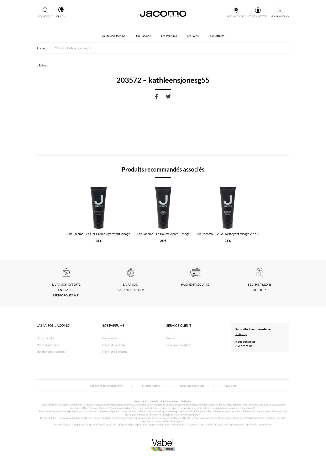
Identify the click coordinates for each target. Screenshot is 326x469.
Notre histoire (45, 338)
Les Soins (193, 36)
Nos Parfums (112, 327)
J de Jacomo (143, 36)
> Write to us (243, 345)
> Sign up (241, 334)
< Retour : (42, 65)
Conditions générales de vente (106, 385)
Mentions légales (151, 385)
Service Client (178, 327)
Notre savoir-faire (48, 345)
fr (57, 16)
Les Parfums (169, 36)
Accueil (41, 48)
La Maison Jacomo (114, 36)
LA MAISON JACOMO (53, 327)
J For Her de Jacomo (114, 351)
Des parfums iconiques (51, 351)
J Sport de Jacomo (113, 345)
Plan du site (230, 385)
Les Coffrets (216, 36)
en (63, 16)
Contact (171, 338)
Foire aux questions (178, 345)
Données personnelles (192, 385)
